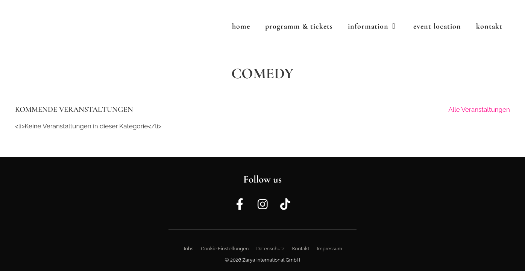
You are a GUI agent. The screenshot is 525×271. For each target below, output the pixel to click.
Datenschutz (270, 248)
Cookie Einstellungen (225, 248)
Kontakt (489, 26)
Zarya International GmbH (271, 260)
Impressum (329, 248)
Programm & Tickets (299, 26)
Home (241, 26)
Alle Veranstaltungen (479, 109)
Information (377, 26)
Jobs (188, 248)
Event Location (437, 26)
